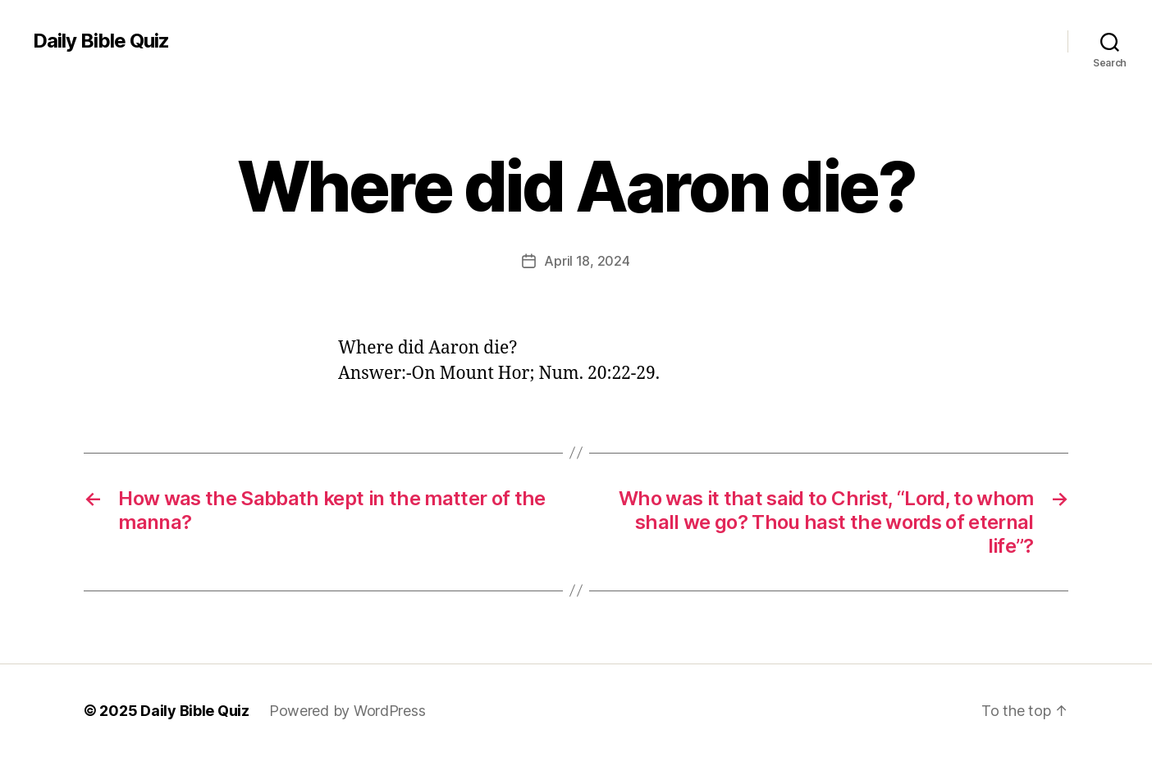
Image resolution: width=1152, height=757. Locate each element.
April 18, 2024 (586, 261)
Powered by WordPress (347, 710)
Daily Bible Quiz (101, 41)
